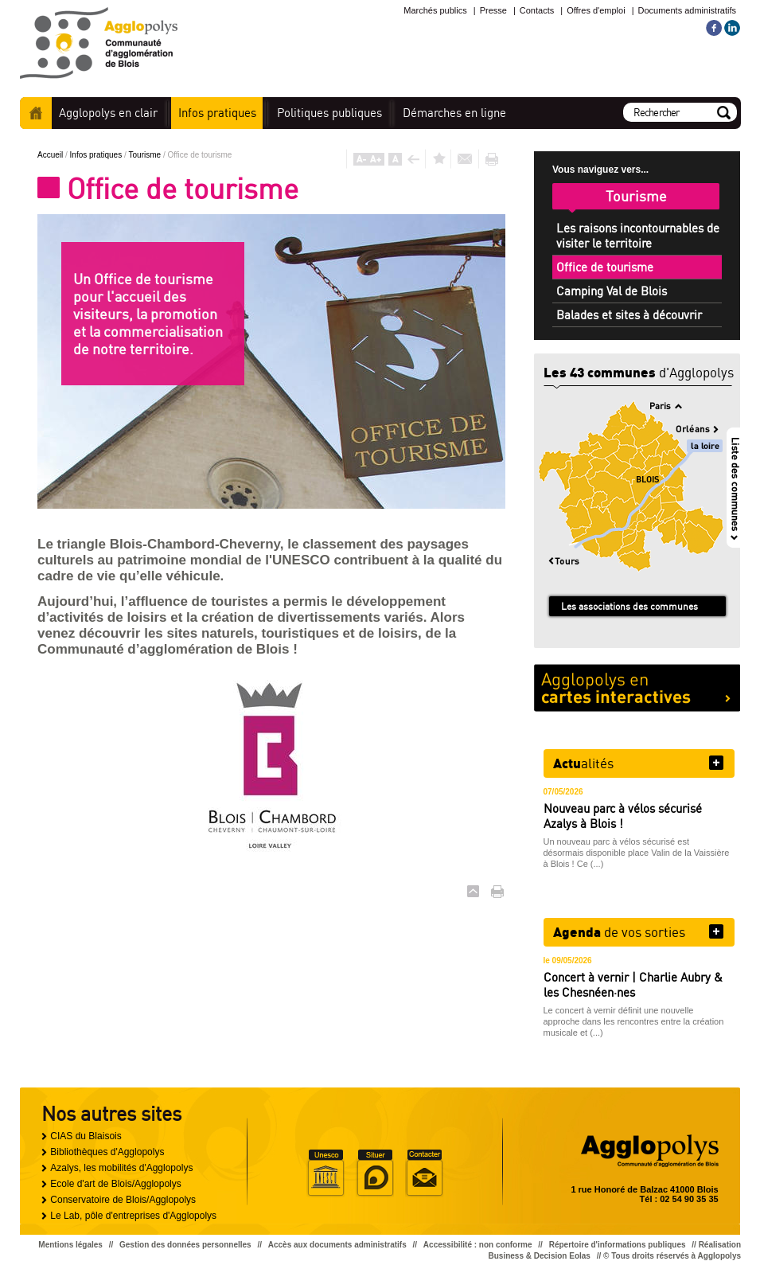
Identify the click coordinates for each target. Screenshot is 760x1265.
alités (583, 762)
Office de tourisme (604, 267)
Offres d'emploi (596, 10)
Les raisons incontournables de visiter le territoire (637, 236)
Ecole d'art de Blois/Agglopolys (115, 1183)
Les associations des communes (629, 606)
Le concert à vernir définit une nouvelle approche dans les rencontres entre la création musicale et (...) (634, 1021)
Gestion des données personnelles (185, 1244)
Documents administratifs (687, 10)
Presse (493, 10)
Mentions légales (70, 1244)
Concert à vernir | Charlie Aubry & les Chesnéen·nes (633, 985)
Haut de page (473, 891)
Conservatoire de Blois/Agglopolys (123, 1199)
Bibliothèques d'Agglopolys (107, 1152)
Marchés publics (434, 10)
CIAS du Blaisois (85, 1136)
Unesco (325, 1173)
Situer (375, 1173)
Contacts (537, 10)
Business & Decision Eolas (539, 1255)
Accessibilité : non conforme (477, 1244)
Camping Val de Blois (611, 291)
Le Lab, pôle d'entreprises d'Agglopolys (133, 1215)
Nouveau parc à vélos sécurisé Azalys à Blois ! (623, 816)
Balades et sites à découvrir (629, 314)
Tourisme (146, 154)
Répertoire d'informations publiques (617, 1244)
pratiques (217, 112)
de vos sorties (619, 931)
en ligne (454, 112)
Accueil (36, 113)
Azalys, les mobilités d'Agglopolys (121, 1167)
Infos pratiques (97, 154)
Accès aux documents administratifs (337, 1244)
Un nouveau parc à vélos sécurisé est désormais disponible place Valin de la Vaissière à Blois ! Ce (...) (637, 853)
